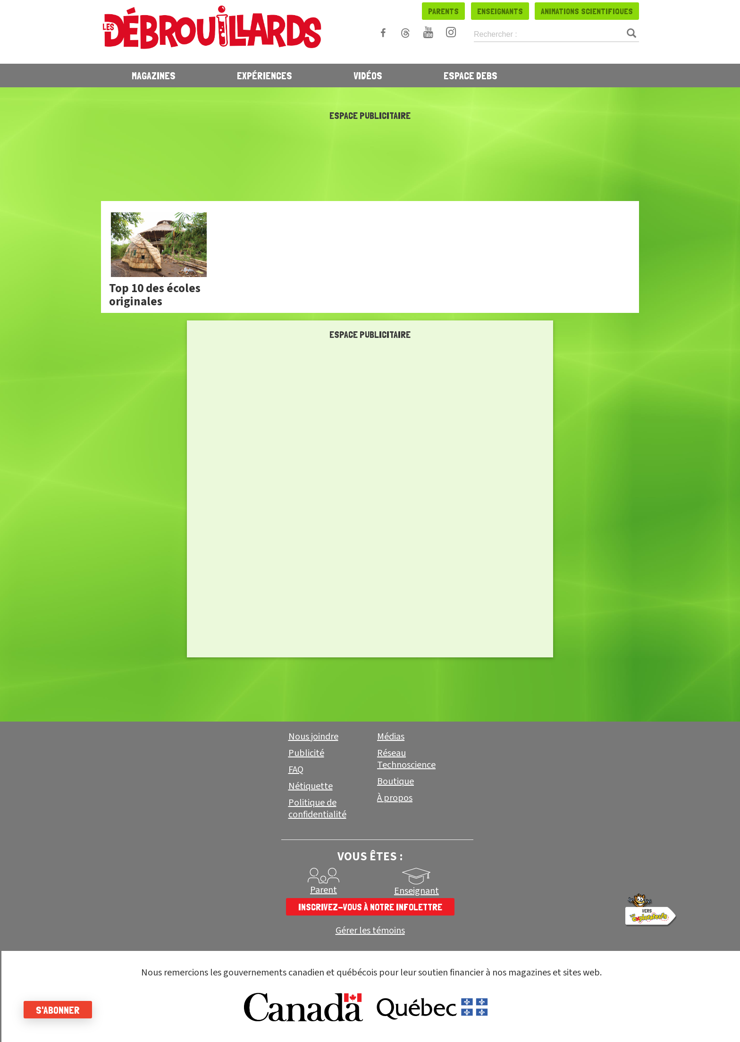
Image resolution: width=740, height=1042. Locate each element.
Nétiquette (310, 786)
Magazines (154, 75)
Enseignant (416, 891)
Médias (390, 736)
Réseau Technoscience (406, 759)
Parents (443, 11)
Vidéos (367, 75)
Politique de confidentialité (317, 808)
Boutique (395, 781)
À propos (394, 798)
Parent (323, 890)
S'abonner (58, 1010)
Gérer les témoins (370, 931)
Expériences (264, 75)
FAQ (295, 769)
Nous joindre (313, 736)
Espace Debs (470, 75)
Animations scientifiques (587, 11)
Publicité (306, 753)
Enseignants (500, 11)
